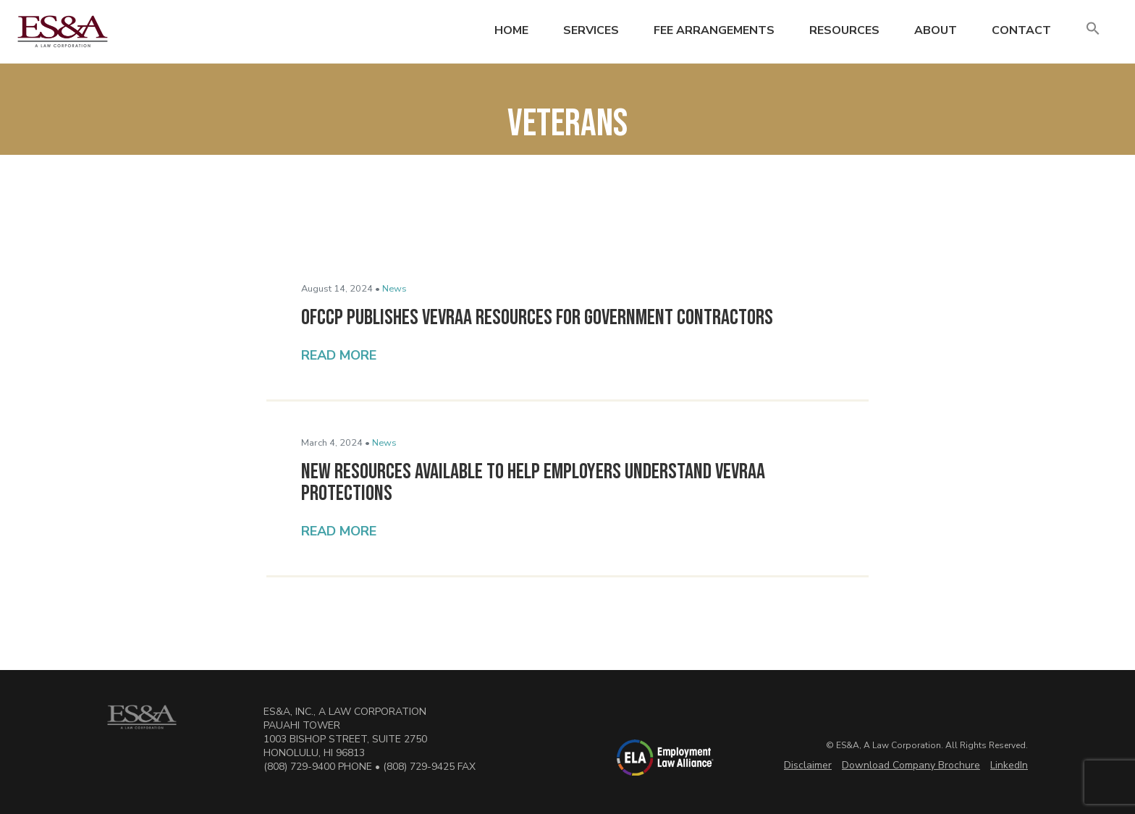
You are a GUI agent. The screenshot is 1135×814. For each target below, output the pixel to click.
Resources (844, 30)
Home (511, 30)
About (935, 30)
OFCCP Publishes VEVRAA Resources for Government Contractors (537, 318)
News (394, 288)
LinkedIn (1009, 765)
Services (591, 30)
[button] (1093, 29)
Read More (338, 355)
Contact (1021, 30)
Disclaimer (808, 765)
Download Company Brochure (911, 765)
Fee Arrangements (714, 30)
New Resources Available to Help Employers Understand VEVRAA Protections (533, 482)
